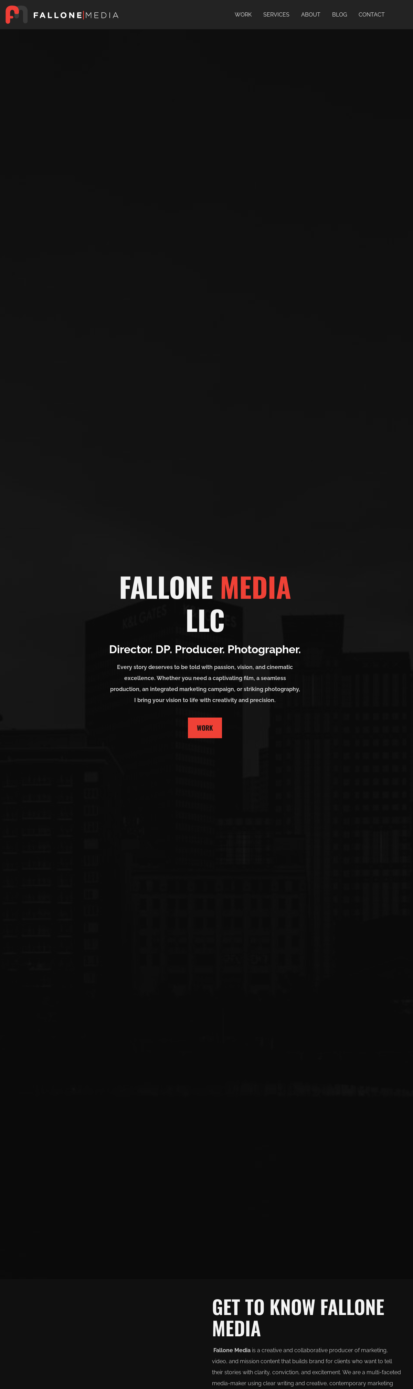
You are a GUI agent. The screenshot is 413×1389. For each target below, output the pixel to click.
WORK (243, 14)
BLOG (339, 14)
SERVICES (276, 14)
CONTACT (372, 14)
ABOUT (310, 14)
